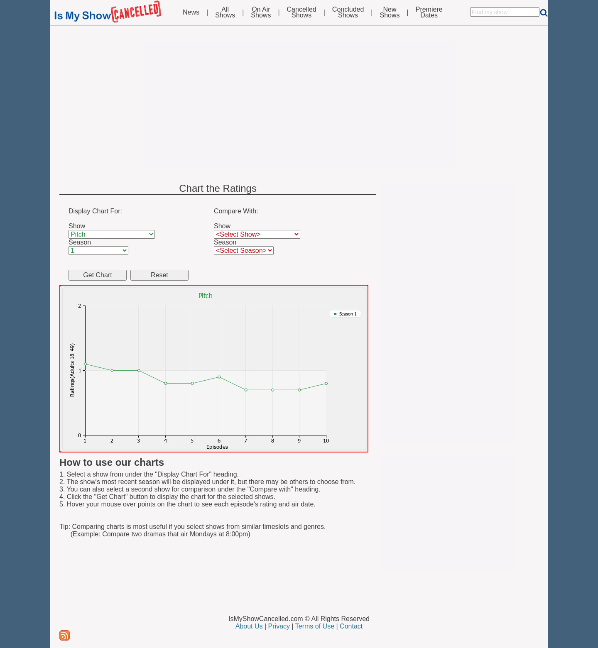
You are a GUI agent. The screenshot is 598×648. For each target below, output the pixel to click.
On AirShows (261, 12)
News (191, 12)
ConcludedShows (348, 12)
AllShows (225, 12)
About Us (249, 626)
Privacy (279, 626)
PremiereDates (429, 12)
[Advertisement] (299, 104)
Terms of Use (314, 626)
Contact (351, 626)
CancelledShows (301, 12)
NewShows (390, 12)
